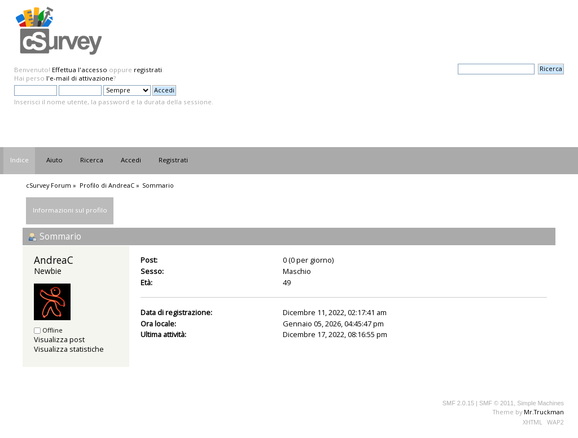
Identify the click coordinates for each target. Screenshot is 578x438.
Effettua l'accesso (79, 69)
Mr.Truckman (544, 412)
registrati (148, 69)
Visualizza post (59, 339)
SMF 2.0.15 (458, 403)
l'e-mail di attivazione (79, 78)
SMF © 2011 (496, 403)
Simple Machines (540, 403)
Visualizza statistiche (69, 349)
